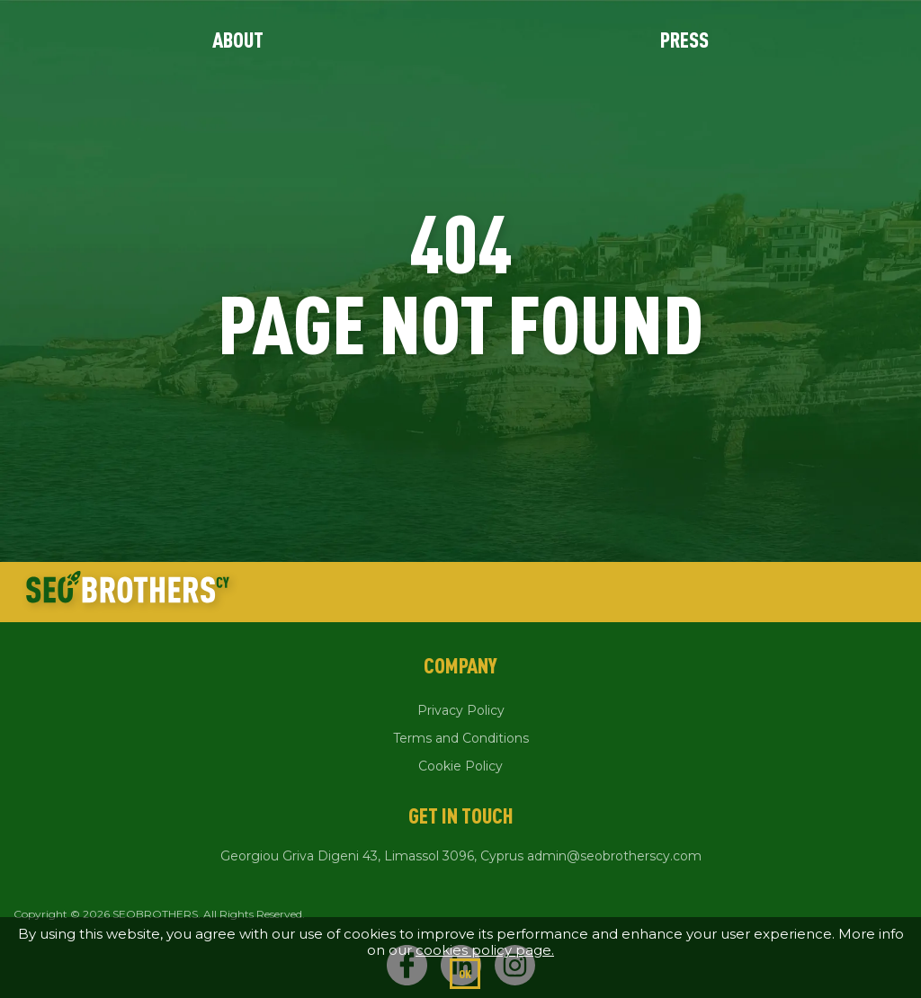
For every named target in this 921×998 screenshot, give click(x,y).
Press (684, 39)
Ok (465, 974)
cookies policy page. (485, 949)
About (238, 39)
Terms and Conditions (461, 738)
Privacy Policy (461, 710)
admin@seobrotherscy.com (614, 856)
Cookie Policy (460, 766)
